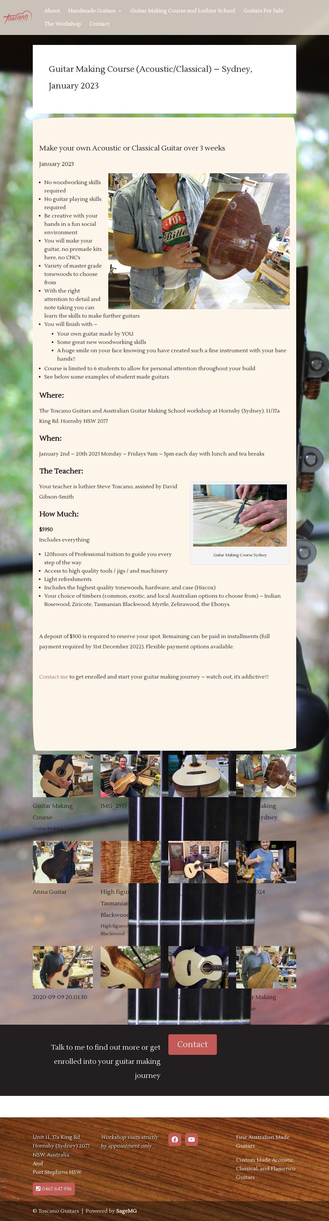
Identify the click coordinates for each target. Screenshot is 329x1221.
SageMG (126, 1211)
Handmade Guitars (92, 11)
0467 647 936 (54, 1189)
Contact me (53, 677)
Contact (99, 24)
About (52, 11)
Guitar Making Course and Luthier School (182, 11)
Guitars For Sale (263, 11)
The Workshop (62, 24)
